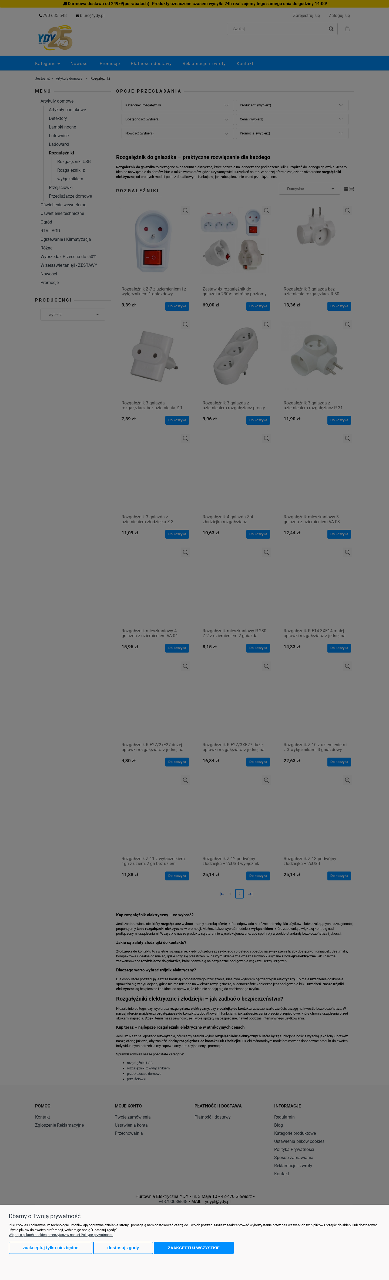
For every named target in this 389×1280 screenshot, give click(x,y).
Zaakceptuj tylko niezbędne (50, 1247)
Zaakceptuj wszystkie (194, 1247)
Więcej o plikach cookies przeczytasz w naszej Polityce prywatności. (61, 1235)
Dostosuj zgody (123, 1247)
